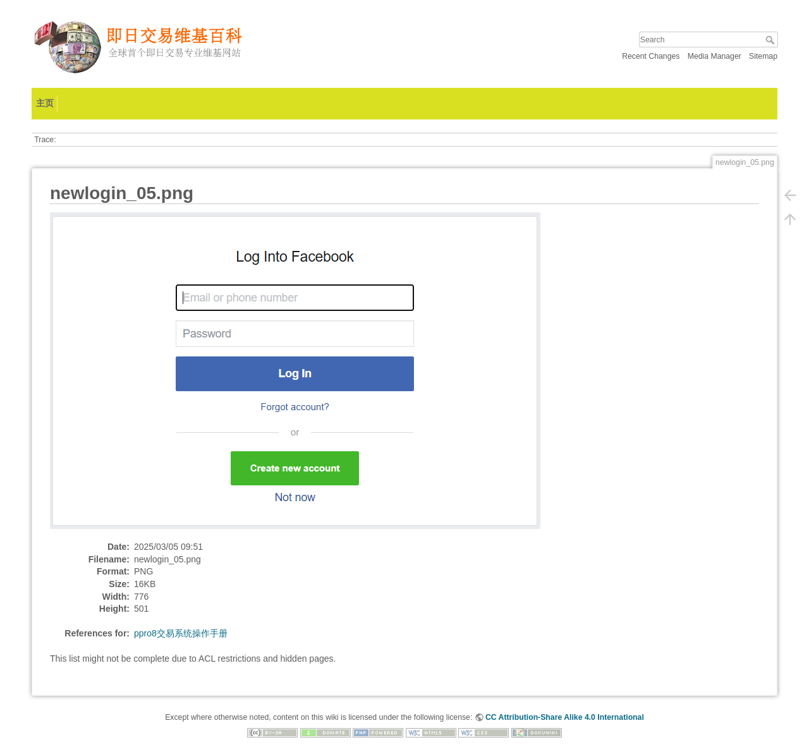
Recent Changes (650, 56)
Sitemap (763, 56)
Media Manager (714, 56)
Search (771, 39)
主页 (45, 103)
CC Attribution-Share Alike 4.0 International (564, 717)
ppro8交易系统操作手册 (181, 633)
